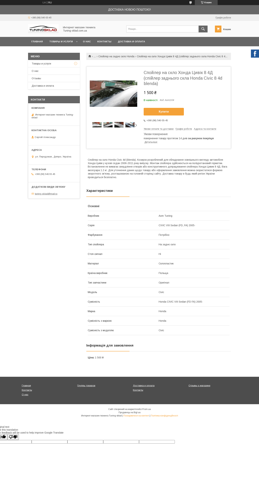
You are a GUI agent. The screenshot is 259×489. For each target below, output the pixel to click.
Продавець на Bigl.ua (129, 412)
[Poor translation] (13, 437)
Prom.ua (146, 409)
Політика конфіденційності (164, 415)
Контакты (104, 41)
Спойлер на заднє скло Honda (116, 56)
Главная (37, 41)
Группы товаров (86, 385)
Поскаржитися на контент (136, 415)
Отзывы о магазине (199, 385)
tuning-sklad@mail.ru (46, 193)
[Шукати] (203, 29)
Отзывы (36, 78)
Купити (164, 111)
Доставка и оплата (131, 41)
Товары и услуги (61, 41)
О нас (87, 41)
